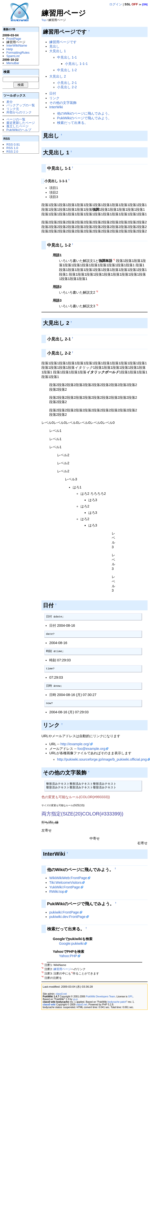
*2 (97, 291)
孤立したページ (17, 126)
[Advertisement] (19, 230)
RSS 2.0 (12, 151)
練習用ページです (63, 42)
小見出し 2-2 (67, 87)
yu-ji (75, 999)
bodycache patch (117, 1002)
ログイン (115, 4)
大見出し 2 (57, 76)
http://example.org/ (75, 744)
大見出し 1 (57, 51)
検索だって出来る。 (72, 123)
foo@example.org (91, 749)
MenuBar (12, 63)
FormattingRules (18, 52)
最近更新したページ (20, 123)
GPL (130, 996)
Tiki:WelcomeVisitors (65, 882)
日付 (52, 93)
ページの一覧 (15, 119)
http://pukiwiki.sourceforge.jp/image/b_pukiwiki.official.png (102, 759)
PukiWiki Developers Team (100, 996)
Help (9, 49)
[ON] (145, 4)
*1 (114, 259)
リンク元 (12, 109)
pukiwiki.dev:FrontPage (67, 917)
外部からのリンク (19, 112)
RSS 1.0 (12, 148)
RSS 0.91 (13, 144)
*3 (97, 305)
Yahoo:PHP (68, 956)
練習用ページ (62, 969)
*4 (72, 972)
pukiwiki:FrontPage (64, 912)
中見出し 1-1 (67, 57)
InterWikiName (16, 45)
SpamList (13, 56)
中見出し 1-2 (67, 70)
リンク (54, 98)
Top (43, 20)
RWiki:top (56, 891)
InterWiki (56, 107)
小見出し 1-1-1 (76, 64)
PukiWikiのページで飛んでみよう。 (84, 118)
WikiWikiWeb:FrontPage (68, 878)
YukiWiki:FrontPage (64, 887)
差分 (9, 102)
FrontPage (13, 38)
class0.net (61, 994)
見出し (54, 46)
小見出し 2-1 (67, 83)
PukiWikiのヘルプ (18, 130)
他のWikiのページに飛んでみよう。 (84, 113)
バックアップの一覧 (20, 105)
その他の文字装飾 (63, 103)
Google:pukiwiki (71, 943)
